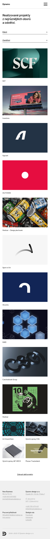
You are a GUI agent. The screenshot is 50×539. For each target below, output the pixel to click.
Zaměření (6, 40)
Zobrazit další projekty (25, 474)
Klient (4, 32)
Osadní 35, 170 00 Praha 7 (35, 494)
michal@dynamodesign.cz (11, 499)
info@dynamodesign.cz (34, 509)
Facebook (29, 515)
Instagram (29, 517)
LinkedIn (29, 520)
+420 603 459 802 (9, 496)
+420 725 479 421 (32, 506)
